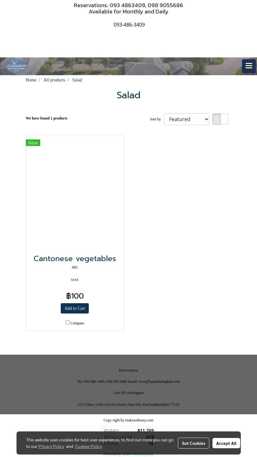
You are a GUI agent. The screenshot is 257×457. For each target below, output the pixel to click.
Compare (77, 323)
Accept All (226, 443)
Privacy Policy (51, 446)
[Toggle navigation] (249, 66)
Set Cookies (193, 443)
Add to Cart (74, 308)
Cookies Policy (88, 446)
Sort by (157, 119)
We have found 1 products (47, 118)
